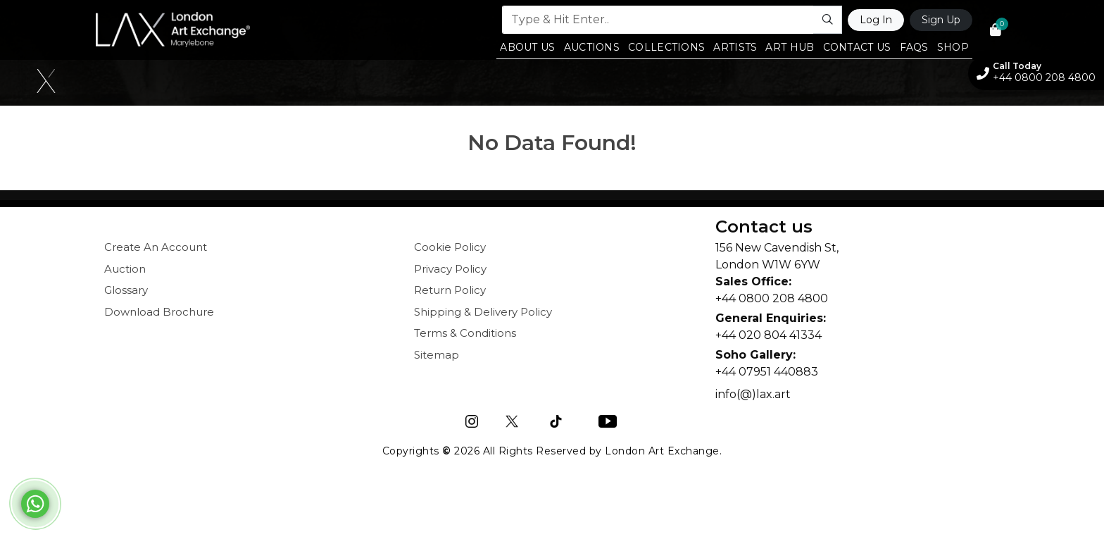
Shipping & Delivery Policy (483, 311)
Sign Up (941, 19)
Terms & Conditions (465, 333)
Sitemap (436, 354)
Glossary (126, 290)
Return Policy (450, 290)
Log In (876, 19)
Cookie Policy (450, 247)
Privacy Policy (450, 268)
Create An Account (155, 247)
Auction (125, 268)
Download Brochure (159, 311)
